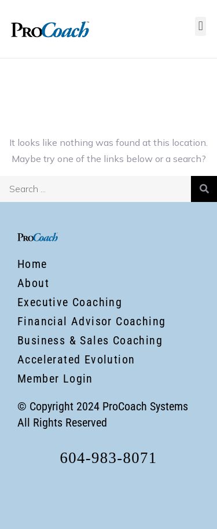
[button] (200, 26)
